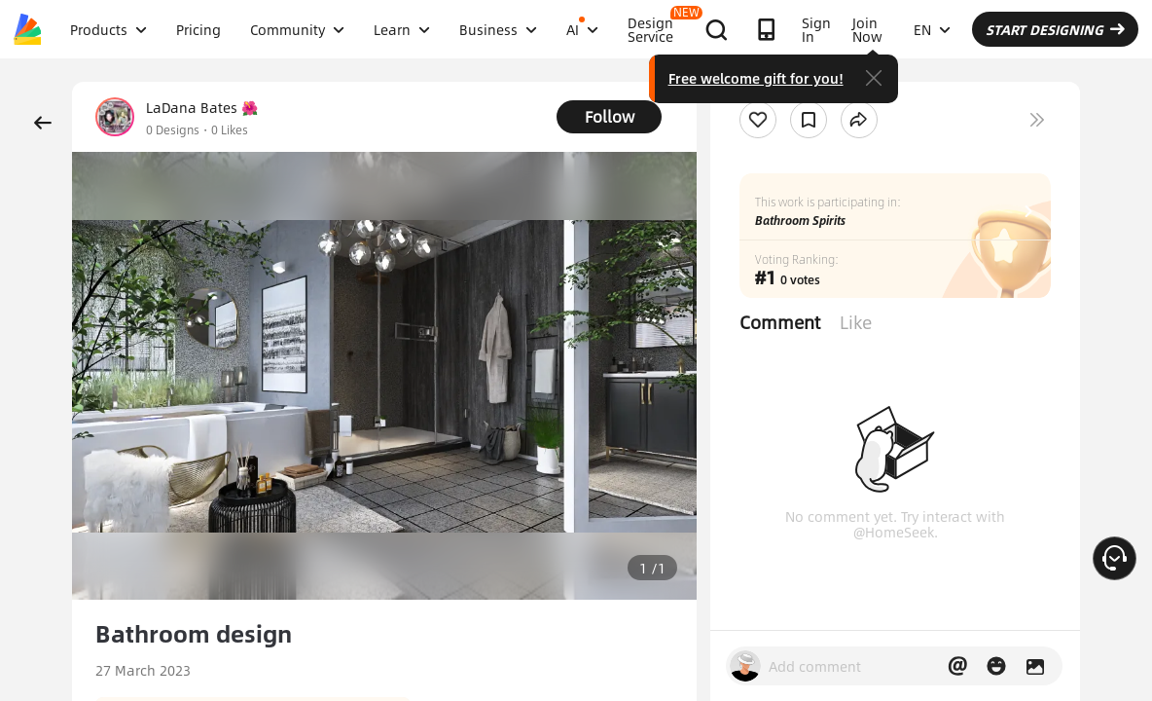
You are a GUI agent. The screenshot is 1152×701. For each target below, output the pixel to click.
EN (932, 29)
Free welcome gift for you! (756, 78)
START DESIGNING (1055, 29)
